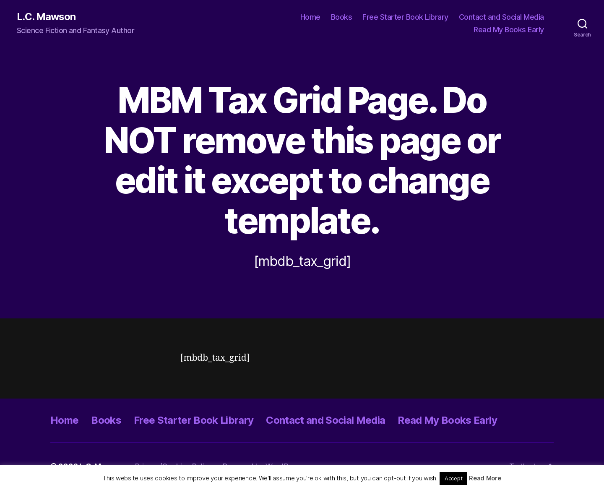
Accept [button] (453, 478)
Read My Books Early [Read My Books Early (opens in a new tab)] (509, 29)
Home (310, 17)
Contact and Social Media (501, 17)
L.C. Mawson (46, 17)
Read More (485, 478)
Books (341, 17)
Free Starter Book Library (405, 17)
